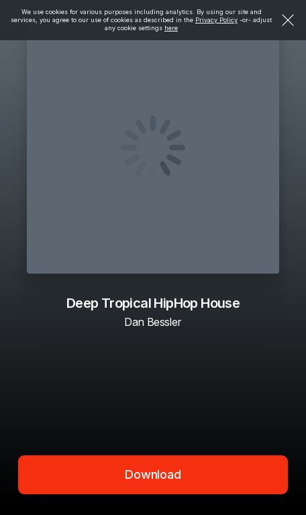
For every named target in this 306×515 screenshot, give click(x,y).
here (171, 28)
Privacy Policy (216, 19)
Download (153, 474)
